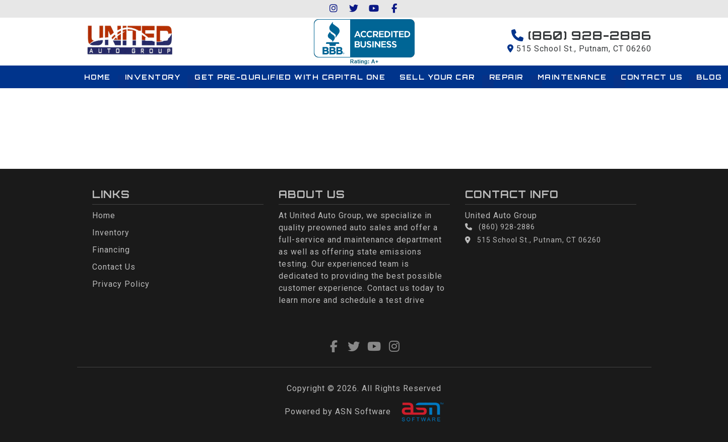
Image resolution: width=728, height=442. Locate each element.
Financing (111, 250)
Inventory (153, 77)
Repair (506, 77)
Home (97, 77)
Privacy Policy (121, 284)
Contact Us (651, 77)
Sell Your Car (437, 77)
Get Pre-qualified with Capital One (289, 77)
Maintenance (572, 77)
